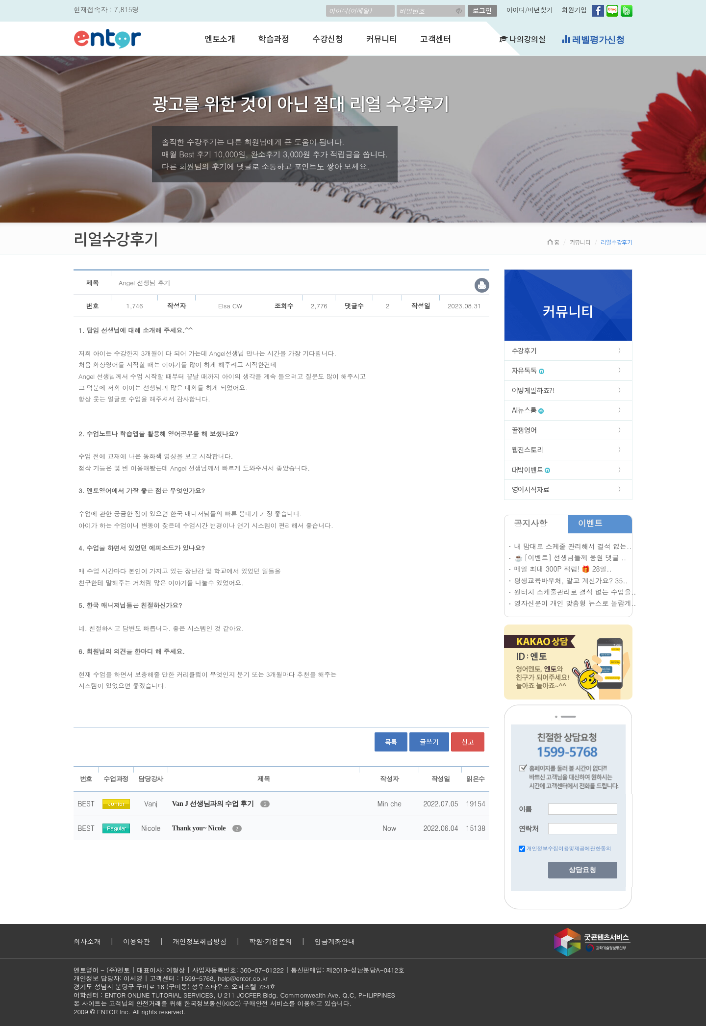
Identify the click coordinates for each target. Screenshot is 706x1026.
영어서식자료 (531, 489)
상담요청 (582, 870)
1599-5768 (197, 978)
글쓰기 (429, 742)
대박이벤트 (531, 470)
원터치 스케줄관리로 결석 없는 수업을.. (575, 592)
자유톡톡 (528, 370)
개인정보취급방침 (200, 941)
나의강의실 (523, 39)
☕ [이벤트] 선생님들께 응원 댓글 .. (570, 557)
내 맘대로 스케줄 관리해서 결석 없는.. (572, 546)
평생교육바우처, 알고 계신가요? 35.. (571, 580)
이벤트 (590, 523)
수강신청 (327, 38)
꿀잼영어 (524, 430)
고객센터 (435, 38)
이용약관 (136, 941)
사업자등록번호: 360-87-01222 (238, 970)
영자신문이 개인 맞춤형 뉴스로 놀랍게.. (575, 603)
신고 (467, 742)
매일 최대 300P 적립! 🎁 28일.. (563, 569)
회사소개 (87, 941)
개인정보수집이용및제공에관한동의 (569, 848)
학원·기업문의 (270, 941)
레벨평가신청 (593, 39)
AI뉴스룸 (528, 410)
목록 (391, 742)
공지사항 (530, 523)
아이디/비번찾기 (529, 9)
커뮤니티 (381, 38)
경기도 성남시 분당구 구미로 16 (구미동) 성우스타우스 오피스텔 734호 (175, 986)
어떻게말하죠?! (533, 390)
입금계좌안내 (334, 941)
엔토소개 (219, 38)
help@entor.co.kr (242, 978)
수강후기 (524, 350)
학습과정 (273, 38)
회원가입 (574, 9)
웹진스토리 (527, 449)
